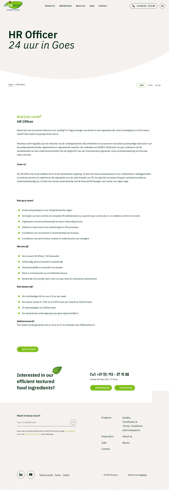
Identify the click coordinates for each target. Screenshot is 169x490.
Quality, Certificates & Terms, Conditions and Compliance (132, 424)
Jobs (91, 6)
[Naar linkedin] (21, 475)
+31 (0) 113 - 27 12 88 (146, 6)
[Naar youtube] (31, 475)
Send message (102, 388)
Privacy (58, 475)
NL (162, 6)
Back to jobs (29, 349)
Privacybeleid (70, 431)
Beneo (126, 442)
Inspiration (65, 6)
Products (50, 6)
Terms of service (46, 475)
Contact (103, 6)
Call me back (126, 388)
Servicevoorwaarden (32, 434)
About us (80, 6)
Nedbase (143, 475)
